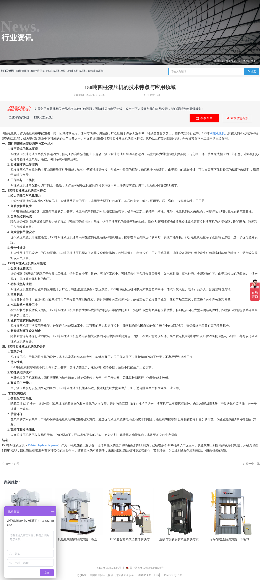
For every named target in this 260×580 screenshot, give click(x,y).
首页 (216, 60)
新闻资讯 (231, 60)
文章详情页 (249, 60)
